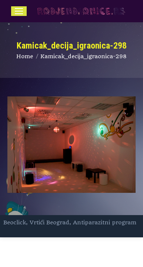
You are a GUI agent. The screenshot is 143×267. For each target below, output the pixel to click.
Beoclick (14, 222)
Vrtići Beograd (49, 222)
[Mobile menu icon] (19, 11)
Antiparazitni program (104, 222)
